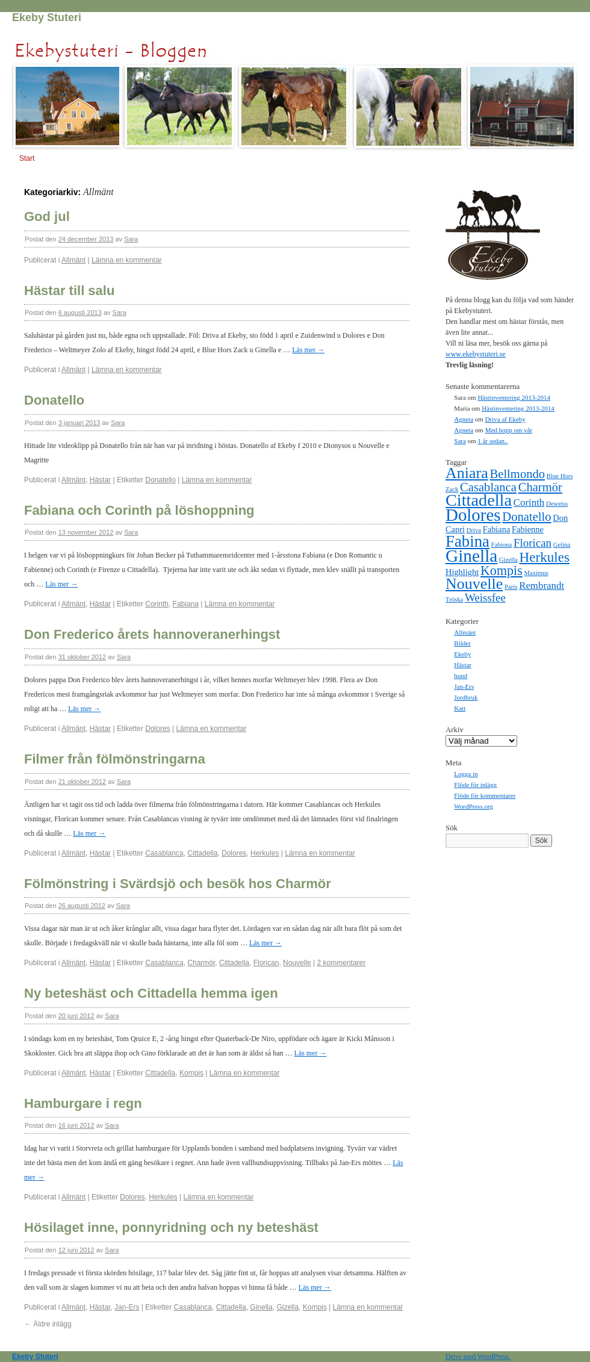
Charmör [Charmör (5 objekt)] (540, 487)
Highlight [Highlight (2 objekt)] (462, 572)
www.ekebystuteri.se (476, 354)
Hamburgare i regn (83, 1103)
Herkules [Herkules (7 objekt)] (545, 557)
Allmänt (73, 260)
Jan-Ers (126, 1307)
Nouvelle (297, 963)
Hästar (100, 480)
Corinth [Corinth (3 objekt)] (529, 502)
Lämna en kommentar (127, 260)
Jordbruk (465, 697)
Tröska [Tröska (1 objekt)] (454, 599)
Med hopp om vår (509, 430)
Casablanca (164, 853)
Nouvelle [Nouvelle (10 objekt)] (474, 583)
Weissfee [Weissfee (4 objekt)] (485, 597)
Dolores (157, 728)
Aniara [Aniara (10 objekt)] (467, 473)
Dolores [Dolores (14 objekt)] (473, 514)
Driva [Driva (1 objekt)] (474, 530)
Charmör (201, 963)
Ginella (261, 1307)
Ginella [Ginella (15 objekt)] (471, 555)
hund (460, 675)
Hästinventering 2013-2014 (513, 397)
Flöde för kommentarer (484, 795)
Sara (131, 239)
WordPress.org (473, 806)
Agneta (463, 419)
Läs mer (308, 350)
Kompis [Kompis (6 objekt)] (501, 570)
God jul (47, 216)
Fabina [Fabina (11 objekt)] (467, 541)
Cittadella (202, 853)
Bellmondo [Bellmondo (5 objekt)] (517, 473)
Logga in (465, 773)
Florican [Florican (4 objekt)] (532, 542)
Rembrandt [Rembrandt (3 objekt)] (541, 585)
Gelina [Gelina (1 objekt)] (561, 544)
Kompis (191, 1073)
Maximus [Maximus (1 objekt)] (536, 573)
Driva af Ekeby (505, 419)
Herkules (264, 853)
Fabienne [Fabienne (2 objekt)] (528, 529)
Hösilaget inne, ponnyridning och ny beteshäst (171, 1227)
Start (26, 158)
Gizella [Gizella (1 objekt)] (508, 559)
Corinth (157, 604)
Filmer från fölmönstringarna (114, 759)
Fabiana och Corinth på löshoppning (139, 510)
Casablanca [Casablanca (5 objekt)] (488, 487)
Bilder (462, 643)
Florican (266, 963)
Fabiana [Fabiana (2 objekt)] (497, 529)
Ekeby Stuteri (46, 17)
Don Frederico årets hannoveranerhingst (152, 634)
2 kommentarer (341, 963)
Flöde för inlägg (475, 784)
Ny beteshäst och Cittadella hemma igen (151, 993)
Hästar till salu (69, 290)
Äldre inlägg (48, 1324)
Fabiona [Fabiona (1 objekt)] (501, 544)
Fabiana (186, 604)
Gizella (287, 1307)
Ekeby (462, 654)
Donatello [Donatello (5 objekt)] (526, 516)
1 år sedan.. (492, 440)
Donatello (54, 400)
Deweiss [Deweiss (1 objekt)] (557, 503)
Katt (459, 708)
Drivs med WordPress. (478, 1356)
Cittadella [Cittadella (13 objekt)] (479, 500)
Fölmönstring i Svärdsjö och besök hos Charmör (177, 883)
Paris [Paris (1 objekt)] (511, 586)
